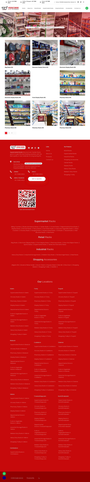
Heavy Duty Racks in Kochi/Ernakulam (64, 452)
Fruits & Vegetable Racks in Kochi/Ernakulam (64, 432)
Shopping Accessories (71, 160)
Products (49, 156)
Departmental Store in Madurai (17, 362)
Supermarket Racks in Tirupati (68, 293)
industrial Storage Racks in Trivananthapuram (42, 439)
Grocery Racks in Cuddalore (43, 350)
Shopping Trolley (69, 175)
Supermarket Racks (48, 8)
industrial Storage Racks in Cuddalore (42, 376)
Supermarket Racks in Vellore (19, 398)
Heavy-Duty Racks (70, 168)
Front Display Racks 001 (39, 97)
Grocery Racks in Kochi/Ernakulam (63, 407)
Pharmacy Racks (56, 242)
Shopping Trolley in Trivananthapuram (40, 458)
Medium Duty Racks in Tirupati (68, 328)
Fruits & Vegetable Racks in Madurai (16, 368)
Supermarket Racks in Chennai (68, 346)
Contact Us (77, 8)
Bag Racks (14, 242)
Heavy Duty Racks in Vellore (19, 437)
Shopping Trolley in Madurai (19, 388)
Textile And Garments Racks (57, 244)
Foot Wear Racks (48, 228)
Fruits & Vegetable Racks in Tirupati (64, 316)
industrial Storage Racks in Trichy (42, 322)
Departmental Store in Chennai (65, 364)
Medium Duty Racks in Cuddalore (44, 381)
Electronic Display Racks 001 (40, 67)
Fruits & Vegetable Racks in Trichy (40, 316)
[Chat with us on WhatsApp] (86, 8)
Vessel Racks (68, 230)
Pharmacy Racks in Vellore (18, 407)
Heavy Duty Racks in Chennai (67, 386)
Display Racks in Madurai (18, 357)
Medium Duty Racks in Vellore (19, 433)
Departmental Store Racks (69, 227)
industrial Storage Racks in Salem (18, 321)
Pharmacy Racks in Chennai (67, 355)
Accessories (69, 8)
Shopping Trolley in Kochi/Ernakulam (64, 458)
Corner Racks (54, 227)
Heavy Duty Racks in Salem (19, 330)
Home (23, 8)
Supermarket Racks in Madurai (20, 344)
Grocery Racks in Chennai (66, 350)
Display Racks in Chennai (66, 359)
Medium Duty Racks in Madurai (20, 384)
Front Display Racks (43, 242)
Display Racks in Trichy (41, 305)
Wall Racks (50, 232)
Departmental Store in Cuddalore (41, 364)
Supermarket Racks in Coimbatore (17, 453)
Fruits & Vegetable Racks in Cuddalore (40, 370)
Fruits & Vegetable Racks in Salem (19, 314)
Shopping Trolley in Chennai (67, 390)
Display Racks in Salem (17, 305)
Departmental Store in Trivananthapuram (43, 425)
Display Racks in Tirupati (66, 305)
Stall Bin (53, 267)
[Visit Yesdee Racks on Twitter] (80, 2)
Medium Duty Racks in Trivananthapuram (41, 446)
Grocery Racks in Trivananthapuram (40, 407)
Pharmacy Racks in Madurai (19, 353)
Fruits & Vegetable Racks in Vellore (16, 422)
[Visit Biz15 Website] (38, 478)
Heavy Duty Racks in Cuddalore (44, 386)
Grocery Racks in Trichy (41, 297)
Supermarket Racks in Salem (19, 293)
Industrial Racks (59, 8)
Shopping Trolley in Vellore (18, 442)
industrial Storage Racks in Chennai (66, 376)
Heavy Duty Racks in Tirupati (67, 332)
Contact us (49, 160)
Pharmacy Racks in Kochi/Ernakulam (64, 413)
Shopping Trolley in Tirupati (67, 336)
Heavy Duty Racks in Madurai (19, 380)
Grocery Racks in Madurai (18, 349)
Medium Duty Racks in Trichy (43, 328)
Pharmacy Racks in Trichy (42, 301)
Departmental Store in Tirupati (65, 310)
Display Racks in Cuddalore (43, 359)
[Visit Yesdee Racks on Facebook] (78, 2)
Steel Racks (74, 255)
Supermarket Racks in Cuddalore (44, 346)
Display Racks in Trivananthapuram (40, 419)
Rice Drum (67, 265)
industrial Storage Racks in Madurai (18, 374)
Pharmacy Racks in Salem (18, 301)
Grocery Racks (25, 230)
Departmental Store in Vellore (17, 416)
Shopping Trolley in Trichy (42, 336)
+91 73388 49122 (19, 174)
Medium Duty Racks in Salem (19, 326)
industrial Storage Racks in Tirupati (66, 322)
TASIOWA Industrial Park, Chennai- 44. (67, 2)
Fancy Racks (37, 228)
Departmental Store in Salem (19, 309)
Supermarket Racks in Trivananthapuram (41, 401)
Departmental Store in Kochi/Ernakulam (64, 425)
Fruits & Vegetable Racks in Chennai (64, 370)
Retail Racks (37, 8)
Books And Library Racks (30, 227)
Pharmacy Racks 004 (65, 127)
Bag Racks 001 (9, 67)
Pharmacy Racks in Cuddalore (44, 355)
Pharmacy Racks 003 (38, 127)
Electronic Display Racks (27, 242)
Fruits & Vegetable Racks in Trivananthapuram (40, 432)
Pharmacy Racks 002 (10, 127)
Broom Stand (40, 265)
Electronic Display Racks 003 (13, 97)
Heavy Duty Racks (17, 255)
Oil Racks (60, 230)
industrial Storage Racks (32, 255)
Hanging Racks (36, 230)
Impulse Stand (51, 265)
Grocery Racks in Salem (18, 297)
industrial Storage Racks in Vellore (18, 428)
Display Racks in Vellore (17, 411)
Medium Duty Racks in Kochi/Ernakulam (65, 446)
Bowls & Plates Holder (28, 265)
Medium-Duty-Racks (70, 171)
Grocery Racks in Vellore (18, 402)
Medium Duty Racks (48, 255)
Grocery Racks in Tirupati (66, 297)
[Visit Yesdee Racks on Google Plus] (38, 148)
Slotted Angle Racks (62, 255)
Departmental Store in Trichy (41, 310)
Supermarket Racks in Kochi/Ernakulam (65, 401)
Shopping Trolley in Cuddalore (44, 390)
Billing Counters (16, 227)
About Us (29, 8)
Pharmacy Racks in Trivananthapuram (40, 413)
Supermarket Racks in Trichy (43, 293)
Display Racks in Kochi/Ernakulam (63, 419)
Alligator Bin (15, 265)
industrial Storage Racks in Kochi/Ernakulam (66, 439)
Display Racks (68, 165)
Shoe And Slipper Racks (70, 242)
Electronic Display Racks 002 (68, 67)
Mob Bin (60, 265)
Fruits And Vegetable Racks (64, 228)
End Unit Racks (26, 228)
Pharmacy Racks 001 (65, 97)
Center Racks (68, 162)
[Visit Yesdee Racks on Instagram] (83, 2)
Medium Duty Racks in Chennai (68, 381)
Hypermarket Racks (48, 230)
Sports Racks (28, 244)
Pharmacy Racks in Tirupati (67, 301)
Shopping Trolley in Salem (18, 334)
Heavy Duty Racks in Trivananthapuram (40, 452)
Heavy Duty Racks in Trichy (42, 332)
